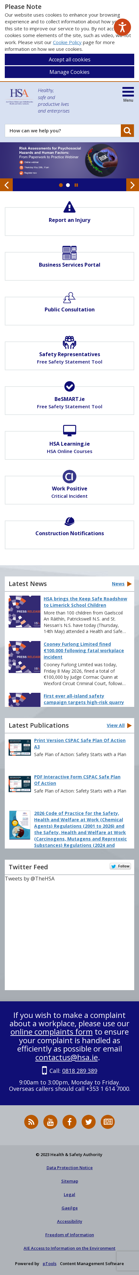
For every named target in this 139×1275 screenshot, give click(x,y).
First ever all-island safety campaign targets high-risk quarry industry (84, 702)
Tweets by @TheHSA (30, 878)
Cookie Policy (67, 42)
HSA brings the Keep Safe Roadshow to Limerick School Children (85, 602)
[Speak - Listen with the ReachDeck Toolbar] (122, 27)
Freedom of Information (69, 1235)
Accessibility (69, 1221)
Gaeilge (70, 1208)
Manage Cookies (69, 71)
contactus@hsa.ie (66, 1057)
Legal (69, 1194)
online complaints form (52, 1031)
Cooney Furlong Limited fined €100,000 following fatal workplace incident (84, 650)
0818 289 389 (79, 1071)
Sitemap (69, 1181)
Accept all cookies (70, 59)
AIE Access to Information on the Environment (69, 1248)
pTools (49, 1263)
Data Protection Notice (70, 1167)
